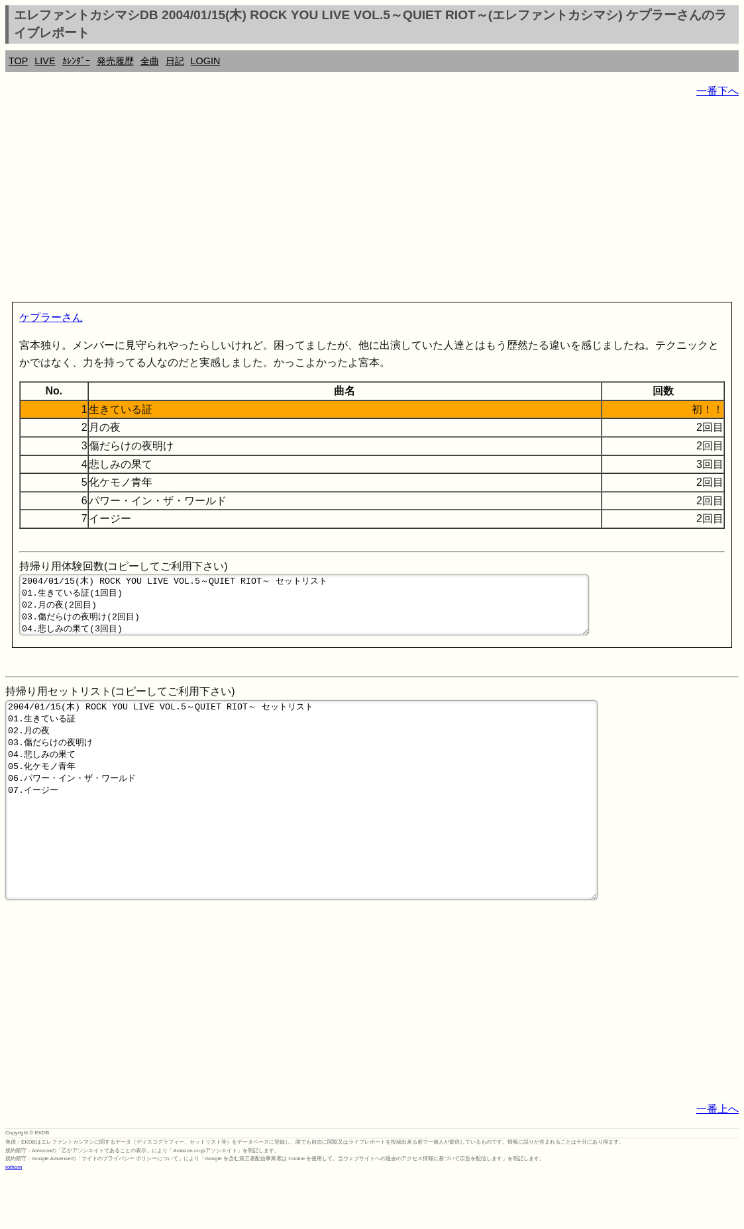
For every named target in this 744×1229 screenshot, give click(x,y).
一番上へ (717, 1160)
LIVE (44, 61)
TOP (18, 61)
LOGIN (206, 61)
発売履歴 (115, 61)
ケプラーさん (51, 317)
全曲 (149, 61)
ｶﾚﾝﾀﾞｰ (76, 61)
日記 (175, 61)
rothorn (13, 1219)
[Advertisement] (372, 202)
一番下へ (717, 91)
